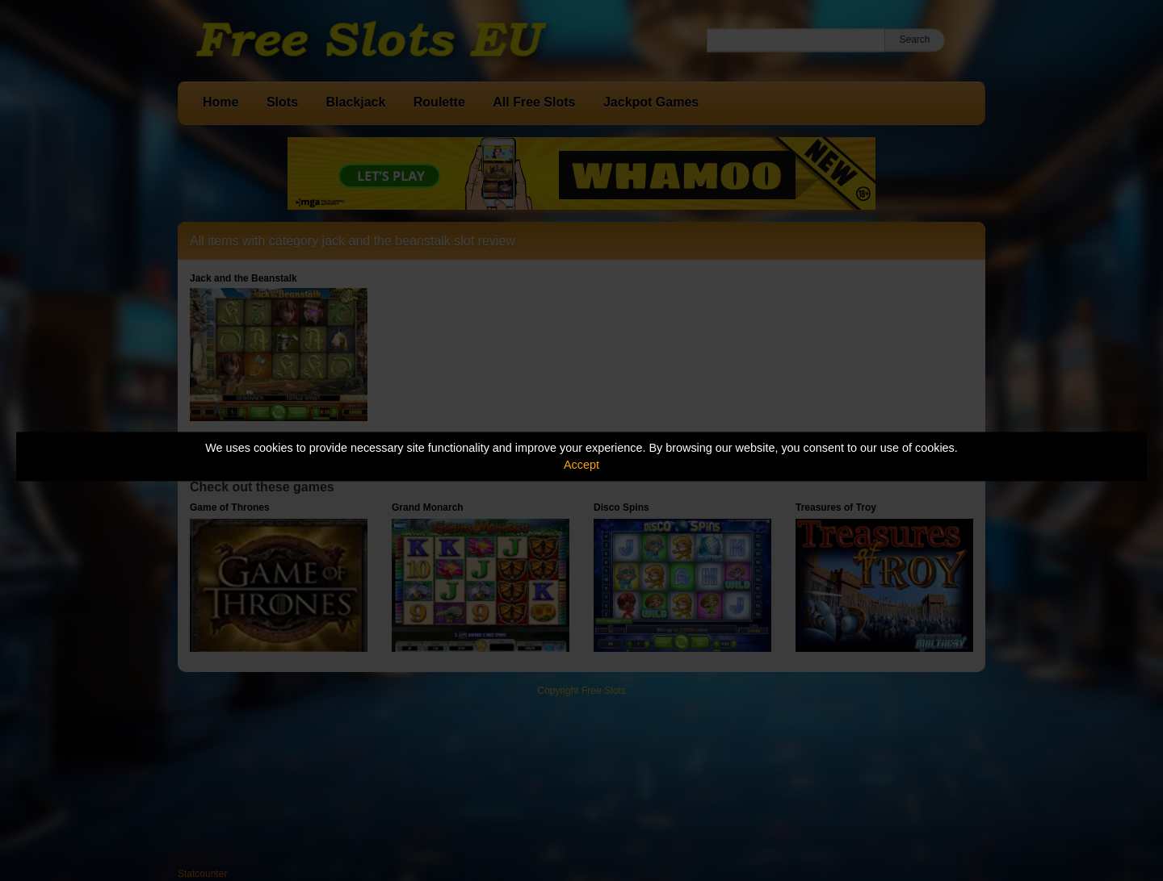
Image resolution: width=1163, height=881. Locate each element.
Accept (581, 464)
